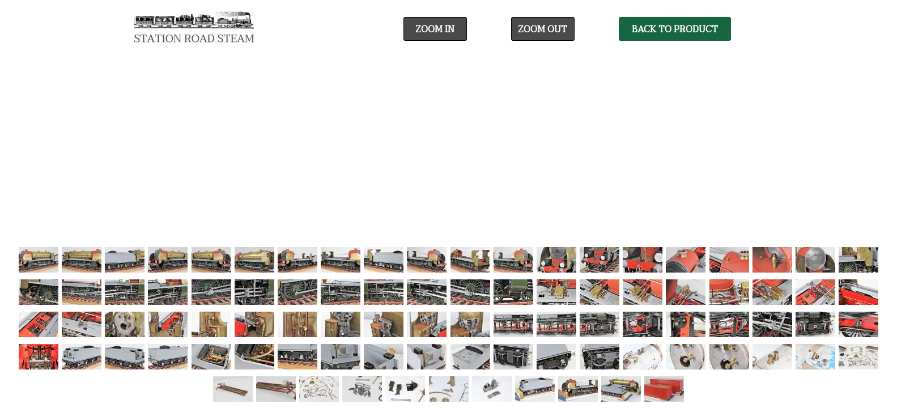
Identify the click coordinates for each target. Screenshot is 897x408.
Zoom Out (542, 29)
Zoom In (434, 29)
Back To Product (675, 29)
